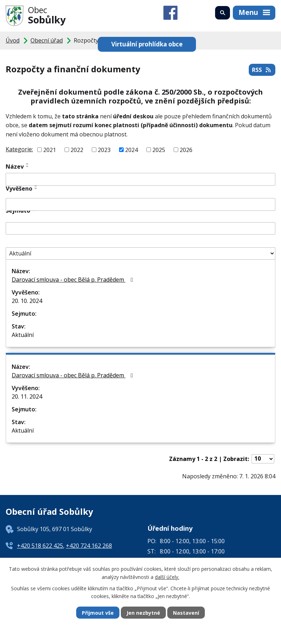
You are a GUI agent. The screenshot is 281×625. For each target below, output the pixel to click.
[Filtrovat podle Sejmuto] (140, 228)
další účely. (167, 576)
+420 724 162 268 (89, 546)
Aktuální (23, 335)
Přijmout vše (98, 612)
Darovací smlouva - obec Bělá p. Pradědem (73, 279)
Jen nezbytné (143, 612)
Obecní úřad (46, 40)
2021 (49, 149)
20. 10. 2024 (27, 301)
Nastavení (186, 612)
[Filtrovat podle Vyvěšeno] (140, 204)
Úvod (12, 40)
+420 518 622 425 (40, 546)
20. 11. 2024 (27, 396)
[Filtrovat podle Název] (140, 179)
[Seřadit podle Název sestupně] (28, 166)
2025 (158, 149)
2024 (131, 149)
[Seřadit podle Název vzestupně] (28, 163)
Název (15, 166)
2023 (104, 149)
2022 (77, 149)
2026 (186, 149)
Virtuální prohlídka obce (146, 44)
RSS (262, 70)
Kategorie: (19, 149)
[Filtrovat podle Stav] (140, 253)
